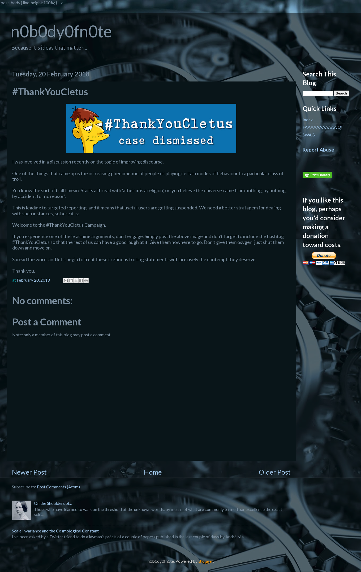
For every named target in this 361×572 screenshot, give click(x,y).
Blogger (205, 561)
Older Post (275, 472)
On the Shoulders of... (53, 503)
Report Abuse (318, 150)
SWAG (309, 134)
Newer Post (29, 472)
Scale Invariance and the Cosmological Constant (55, 530)
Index (308, 119)
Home (153, 472)
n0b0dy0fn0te (61, 31)
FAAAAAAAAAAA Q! (322, 127)
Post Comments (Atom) (58, 486)
